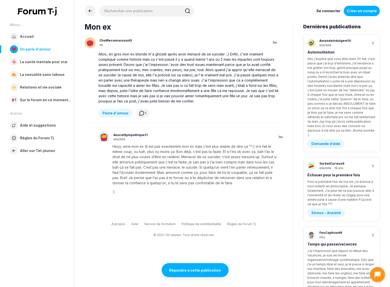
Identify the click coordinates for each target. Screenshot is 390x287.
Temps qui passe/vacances (332, 166)
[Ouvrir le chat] (377, 274)
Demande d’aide (325, 78)
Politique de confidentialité (201, 224)
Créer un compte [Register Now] (362, 11)
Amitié (317, 248)
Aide (134, 224)
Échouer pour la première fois (333, 109)
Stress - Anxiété (326, 135)
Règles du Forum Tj (241, 224)
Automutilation (321, 52)
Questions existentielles (333, 192)
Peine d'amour (115, 113)
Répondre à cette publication (195, 270)
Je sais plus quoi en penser (331, 223)
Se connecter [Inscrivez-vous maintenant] (328, 11)
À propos (118, 224)
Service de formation (160, 224)
